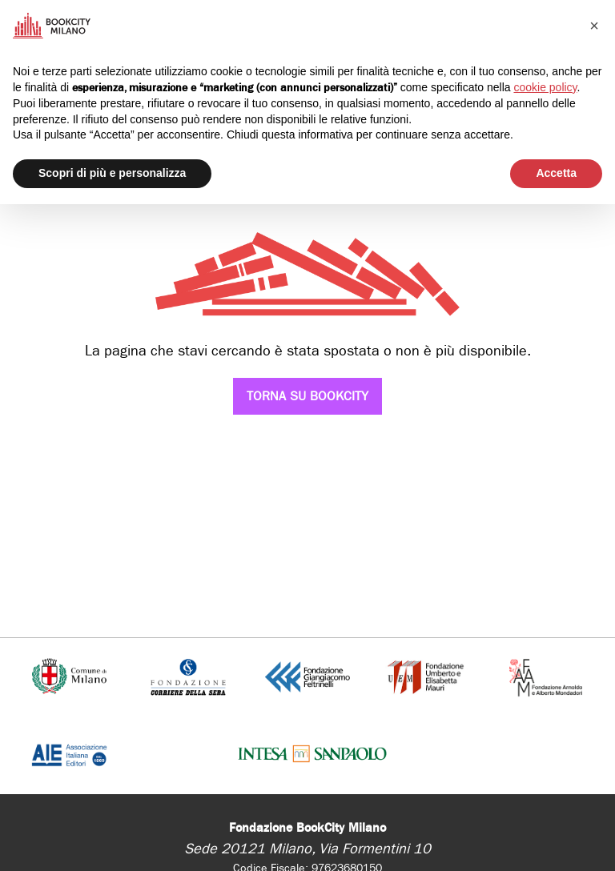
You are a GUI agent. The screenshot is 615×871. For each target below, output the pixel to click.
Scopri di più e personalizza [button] (112, 173)
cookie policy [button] (545, 87)
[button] (594, 25)
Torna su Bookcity (307, 395)
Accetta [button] (556, 173)
